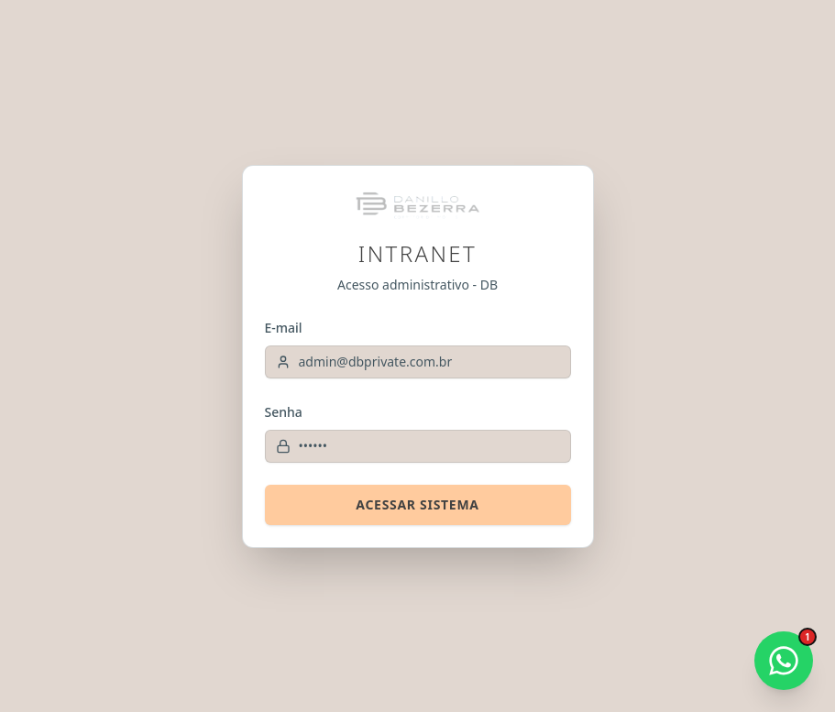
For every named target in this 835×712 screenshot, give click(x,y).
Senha (283, 412)
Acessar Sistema (417, 504)
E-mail (283, 327)
